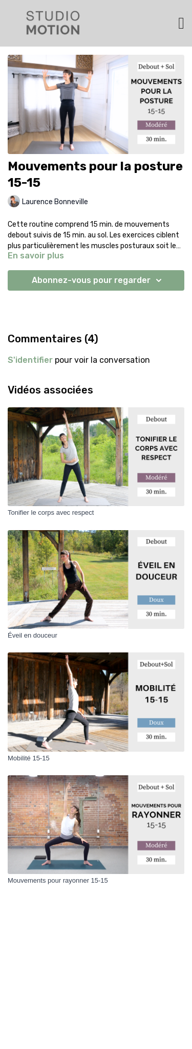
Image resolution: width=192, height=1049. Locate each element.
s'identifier (30, 360)
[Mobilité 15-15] (96, 758)
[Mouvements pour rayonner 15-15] (96, 881)
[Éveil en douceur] (96, 635)
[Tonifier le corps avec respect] (96, 513)
